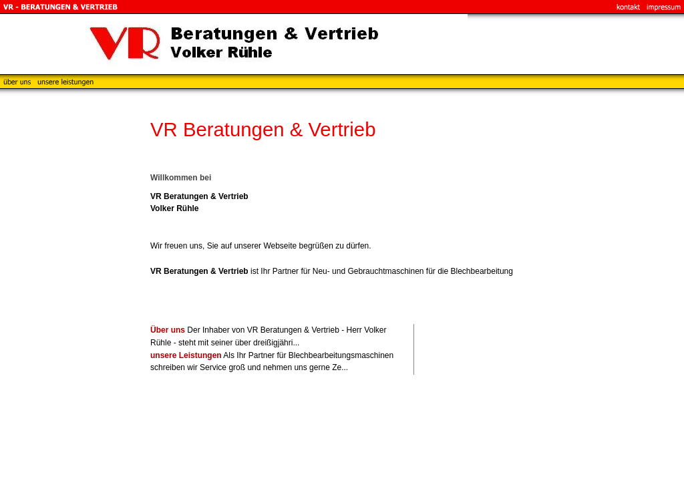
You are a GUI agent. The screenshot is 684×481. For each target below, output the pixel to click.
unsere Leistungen (186, 355)
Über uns (167, 330)
